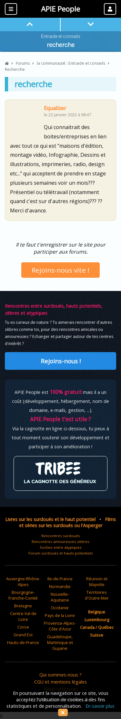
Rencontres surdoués (60, 535)
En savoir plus (100, 706)
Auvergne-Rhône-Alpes (23, 581)
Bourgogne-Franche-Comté (23, 595)
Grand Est (23, 635)
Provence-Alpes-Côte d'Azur (60, 626)
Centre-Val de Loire (23, 616)
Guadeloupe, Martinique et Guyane (60, 642)
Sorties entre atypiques (61, 547)
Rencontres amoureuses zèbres (60, 541)
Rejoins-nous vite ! (60, 270)
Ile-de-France (60, 579)
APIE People (60, 9)
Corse (23, 627)
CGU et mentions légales (60, 682)
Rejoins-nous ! (61, 361)
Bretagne (23, 606)
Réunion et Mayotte (96, 581)
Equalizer (55, 108)
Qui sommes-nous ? (60, 675)
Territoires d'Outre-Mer (97, 595)
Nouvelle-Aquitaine (60, 597)
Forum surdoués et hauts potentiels (60, 553)
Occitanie (60, 608)
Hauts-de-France (23, 642)
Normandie (60, 586)
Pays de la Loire (60, 615)
